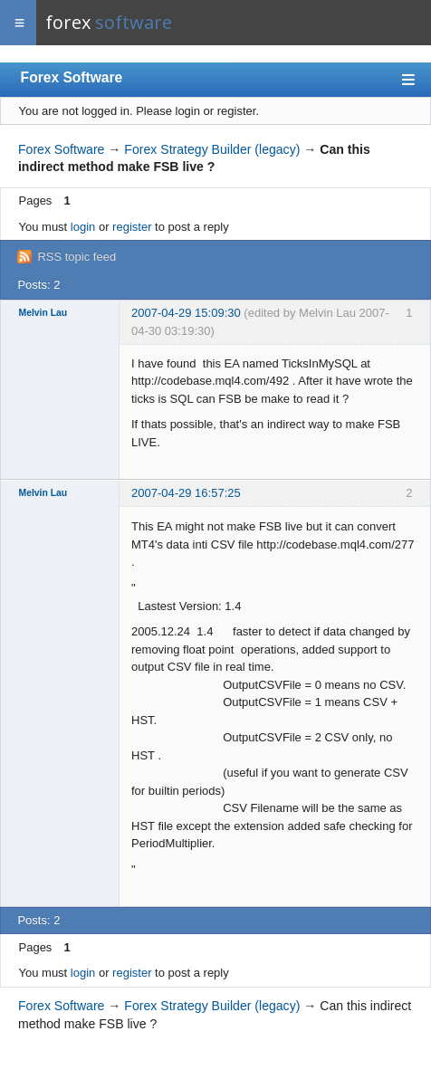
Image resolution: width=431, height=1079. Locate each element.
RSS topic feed (76, 256)
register (131, 227)
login (83, 227)
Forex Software (72, 77)
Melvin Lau (43, 313)
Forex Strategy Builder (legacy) (212, 149)
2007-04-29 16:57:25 (186, 493)
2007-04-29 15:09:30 (186, 313)
